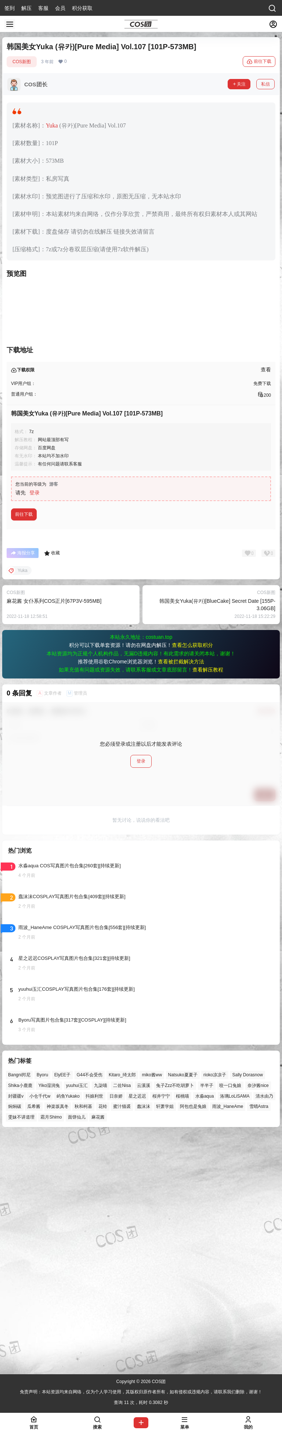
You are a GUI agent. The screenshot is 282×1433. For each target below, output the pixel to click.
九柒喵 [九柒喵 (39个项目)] (100, 1322)
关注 (239, 84)
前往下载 (259, 62)
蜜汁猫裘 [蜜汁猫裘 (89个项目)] (122, 1343)
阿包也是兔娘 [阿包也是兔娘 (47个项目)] (193, 1343)
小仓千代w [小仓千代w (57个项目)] (39, 1332)
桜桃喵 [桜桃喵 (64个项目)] (182, 1332)
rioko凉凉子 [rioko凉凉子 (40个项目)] (214, 1311)
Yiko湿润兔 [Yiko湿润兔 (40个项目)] (49, 1322)
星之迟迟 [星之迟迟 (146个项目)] (137, 1332)
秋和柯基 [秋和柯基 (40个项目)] (83, 1343)
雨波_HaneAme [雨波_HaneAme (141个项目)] (227, 1343)
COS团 (158, 1381)
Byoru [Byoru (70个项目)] (42, 1311)
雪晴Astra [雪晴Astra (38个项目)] (258, 1343)
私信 (265, 84)
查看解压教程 (207, 906)
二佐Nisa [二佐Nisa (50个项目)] (122, 1322)
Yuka (52, 125)
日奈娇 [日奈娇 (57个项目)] (116, 1332)
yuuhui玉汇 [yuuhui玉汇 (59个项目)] (77, 1322)
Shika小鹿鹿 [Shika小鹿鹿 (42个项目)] (20, 1322)
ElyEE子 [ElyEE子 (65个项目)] (62, 1311)
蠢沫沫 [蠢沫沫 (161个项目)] (143, 1343)
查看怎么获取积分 (192, 882)
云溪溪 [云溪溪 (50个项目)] (143, 1322)
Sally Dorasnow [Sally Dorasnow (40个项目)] (247, 1311)
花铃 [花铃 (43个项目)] (102, 1343)
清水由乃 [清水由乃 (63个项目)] (264, 1332)
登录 (34, 729)
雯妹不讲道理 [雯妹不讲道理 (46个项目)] (21, 1353)
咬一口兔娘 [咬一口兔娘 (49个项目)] (230, 1322)
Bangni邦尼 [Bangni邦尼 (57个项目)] (19, 1311)
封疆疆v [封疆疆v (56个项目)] (16, 1332)
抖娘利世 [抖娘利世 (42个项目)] (94, 1332)
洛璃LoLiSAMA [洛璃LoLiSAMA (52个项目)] (235, 1332)
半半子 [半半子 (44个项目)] (206, 1322)
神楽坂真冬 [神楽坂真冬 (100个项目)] (58, 1343)
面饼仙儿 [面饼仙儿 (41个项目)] (77, 1353)
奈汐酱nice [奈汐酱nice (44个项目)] (258, 1322)
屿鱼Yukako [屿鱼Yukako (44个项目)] (68, 1332)
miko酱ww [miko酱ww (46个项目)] (152, 1311)
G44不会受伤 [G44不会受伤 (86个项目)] (90, 1311)
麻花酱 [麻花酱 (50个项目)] (98, 1353)
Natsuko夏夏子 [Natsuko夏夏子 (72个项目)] (183, 1311)
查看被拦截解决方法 (181, 898)
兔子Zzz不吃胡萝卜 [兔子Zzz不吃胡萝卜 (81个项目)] (175, 1322)
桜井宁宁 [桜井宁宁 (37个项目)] (161, 1332)
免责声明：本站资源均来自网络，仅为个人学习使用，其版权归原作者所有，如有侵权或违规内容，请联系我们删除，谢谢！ (141, 1391)
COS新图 (21, 61)
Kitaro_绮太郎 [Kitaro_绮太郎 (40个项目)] (122, 1311)
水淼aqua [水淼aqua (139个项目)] (204, 1332)
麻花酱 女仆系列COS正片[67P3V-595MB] (54, 837)
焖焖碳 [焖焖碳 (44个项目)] (14, 1343)
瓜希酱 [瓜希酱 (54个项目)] (33, 1343)
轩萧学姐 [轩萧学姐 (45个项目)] (165, 1343)
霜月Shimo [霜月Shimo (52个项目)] (51, 1353)
